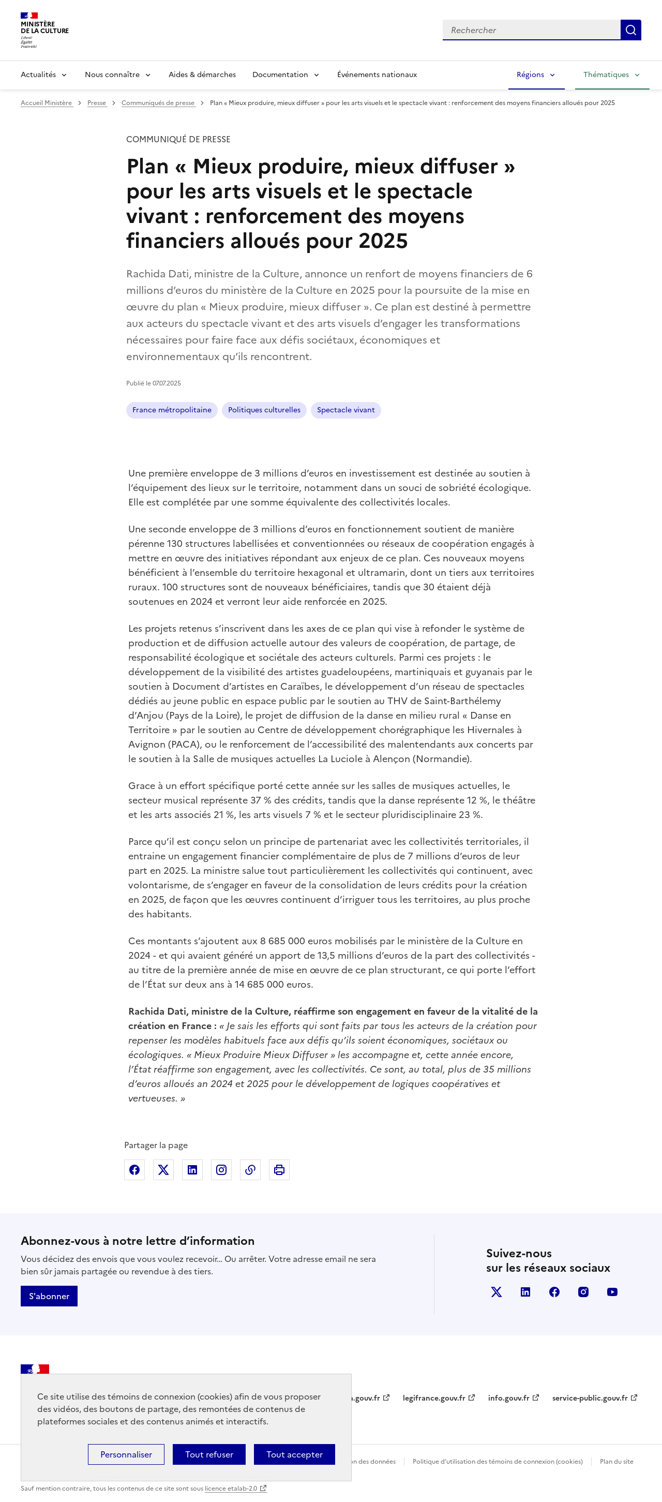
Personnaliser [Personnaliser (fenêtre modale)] (126, 1454)
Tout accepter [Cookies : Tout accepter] (294, 1454)
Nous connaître (112, 74)
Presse (97, 103)
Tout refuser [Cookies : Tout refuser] (209, 1454)
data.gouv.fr (358, 1398)
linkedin (525, 1292)
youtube (612, 1292)
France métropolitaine (172, 410)
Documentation (280, 74)
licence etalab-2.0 (231, 1488)
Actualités (38, 74)
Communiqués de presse (159, 103)
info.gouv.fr (509, 1398)
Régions (530, 74)
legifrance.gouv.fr (434, 1398)
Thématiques (606, 74)
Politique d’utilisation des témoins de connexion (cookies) (498, 1461)
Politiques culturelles (264, 410)
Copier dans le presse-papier (250, 1169)
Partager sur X (163, 1169)
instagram (583, 1292)
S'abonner (49, 1296)
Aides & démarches (202, 74)
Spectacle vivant (346, 410)
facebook (554, 1292)
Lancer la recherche (631, 30)
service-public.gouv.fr (590, 1398)
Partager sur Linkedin (192, 1169)
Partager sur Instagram (221, 1169)
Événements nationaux (377, 74)
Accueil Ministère (47, 103)
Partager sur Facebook (134, 1169)
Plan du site (617, 1461)
